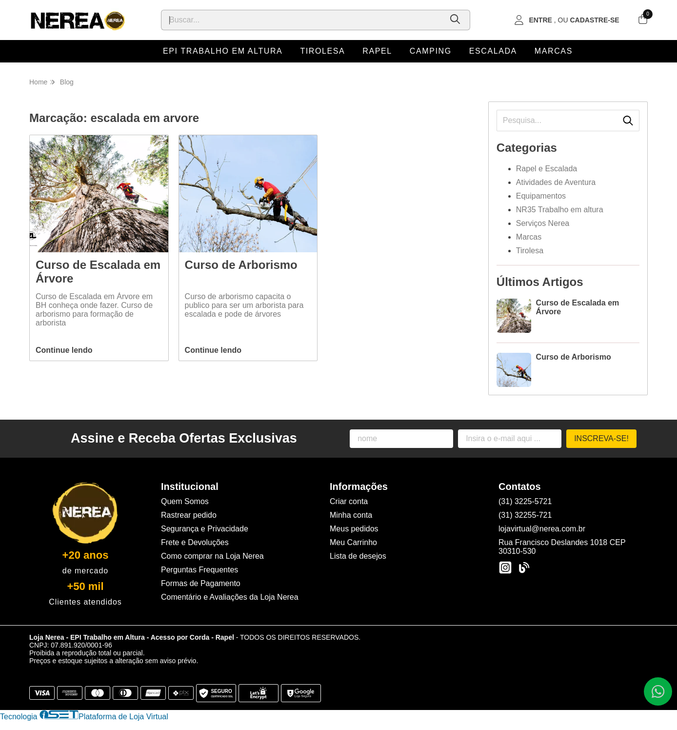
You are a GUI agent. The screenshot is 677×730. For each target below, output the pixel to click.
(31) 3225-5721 (525, 501)
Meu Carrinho (353, 542)
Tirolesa (322, 51)
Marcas (554, 51)
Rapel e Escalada (546, 168)
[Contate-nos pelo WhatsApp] (658, 691)
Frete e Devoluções (195, 542)
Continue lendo (64, 350)
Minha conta (351, 515)
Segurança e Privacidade (204, 529)
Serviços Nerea (542, 223)
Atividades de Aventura (556, 182)
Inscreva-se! (601, 438)
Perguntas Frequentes (199, 570)
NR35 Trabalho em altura (559, 209)
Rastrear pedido (189, 515)
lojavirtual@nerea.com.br (541, 529)
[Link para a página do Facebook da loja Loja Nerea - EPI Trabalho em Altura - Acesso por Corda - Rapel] (524, 567)
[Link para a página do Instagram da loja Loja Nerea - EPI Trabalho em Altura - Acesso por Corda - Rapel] (505, 567)
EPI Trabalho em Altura (222, 51)
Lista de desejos (358, 556)
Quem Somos (185, 501)
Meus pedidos (354, 529)
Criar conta (349, 501)
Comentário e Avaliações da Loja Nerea (230, 597)
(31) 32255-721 (525, 515)
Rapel (377, 51)
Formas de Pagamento (200, 583)
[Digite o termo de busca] (301, 20)
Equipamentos (541, 196)
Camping (431, 51)
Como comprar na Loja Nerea (212, 556)
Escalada (493, 51)
